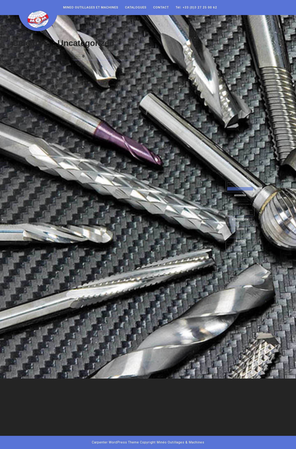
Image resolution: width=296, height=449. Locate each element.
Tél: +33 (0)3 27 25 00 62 (196, 7)
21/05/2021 (87, 43)
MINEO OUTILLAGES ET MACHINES (90, 7)
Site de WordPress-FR (235, 259)
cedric (92, 43)
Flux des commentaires (235, 257)
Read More (88, 49)
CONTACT (161, 7)
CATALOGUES (135, 7)
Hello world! (87, 42)
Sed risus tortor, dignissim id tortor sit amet (239, 218)
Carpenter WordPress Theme (115, 442)
